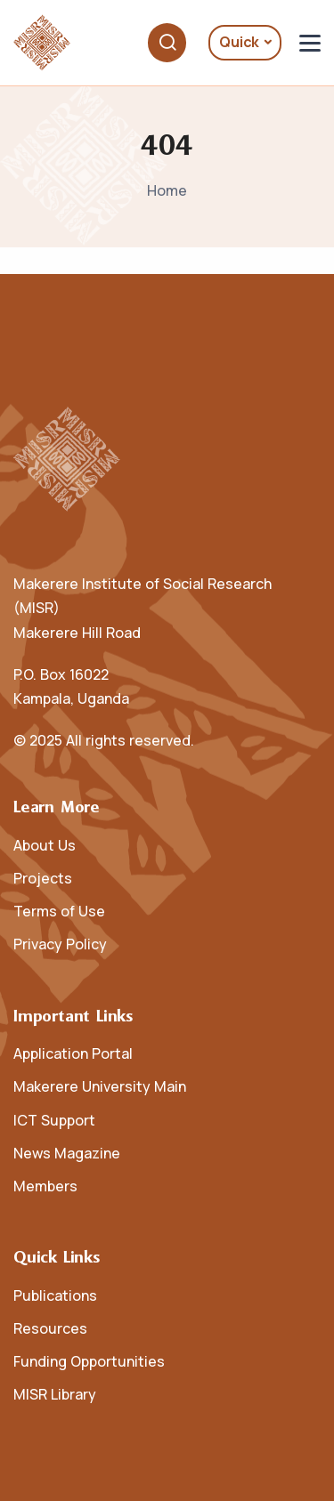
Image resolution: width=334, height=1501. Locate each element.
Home (167, 190)
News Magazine (66, 1153)
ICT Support (54, 1120)
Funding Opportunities (89, 1361)
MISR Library (54, 1394)
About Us (44, 845)
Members (45, 1186)
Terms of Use (59, 911)
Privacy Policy (60, 944)
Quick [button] (239, 42)
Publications (55, 1295)
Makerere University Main (99, 1086)
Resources (50, 1328)
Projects (42, 878)
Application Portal (73, 1053)
